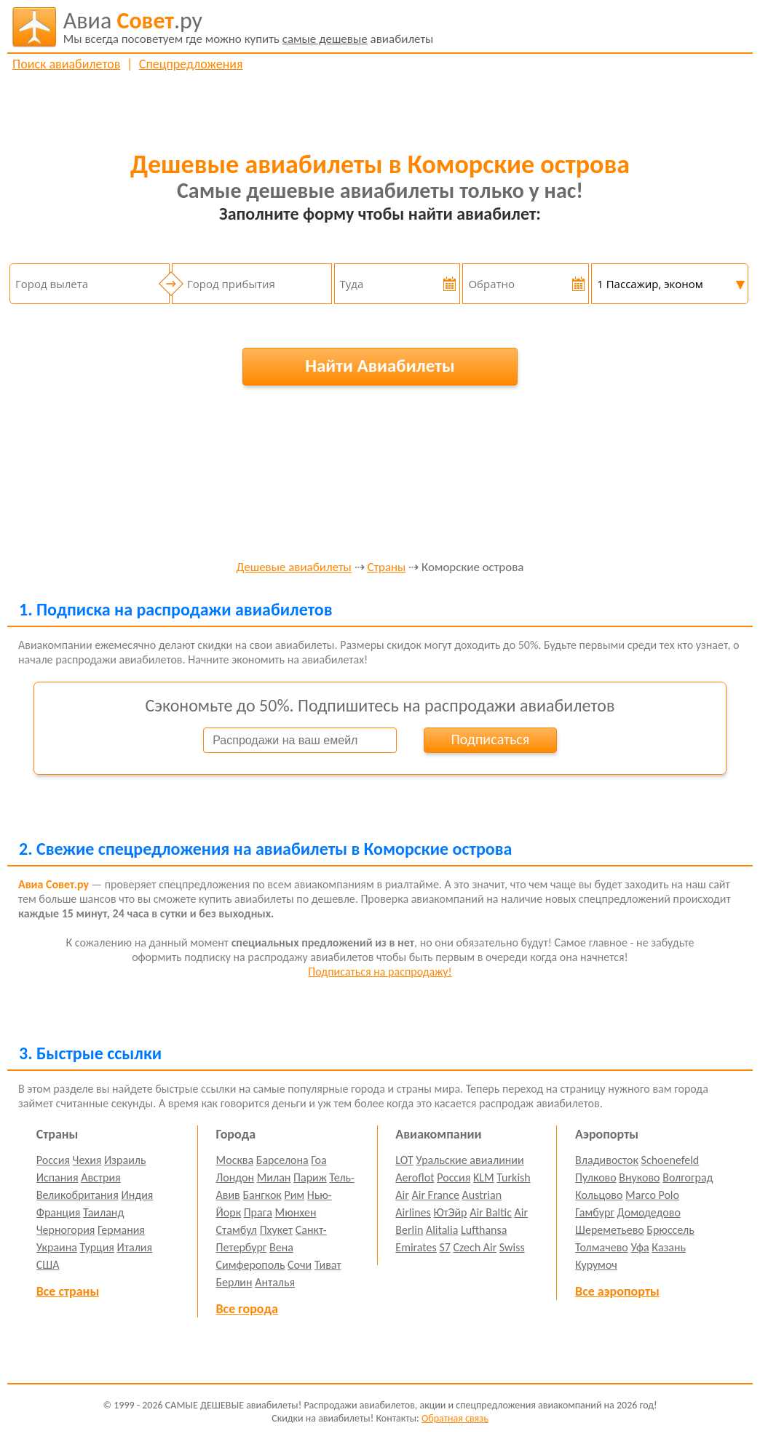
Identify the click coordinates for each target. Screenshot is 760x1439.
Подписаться (490, 739)
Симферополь (250, 1265)
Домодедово (649, 1212)
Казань (669, 1247)
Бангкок (261, 1195)
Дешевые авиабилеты (294, 568)
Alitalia (442, 1230)
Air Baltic (491, 1212)
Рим (294, 1195)
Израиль (125, 1160)
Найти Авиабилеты (380, 365)
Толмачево (601, 1247)
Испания (57, 1177)
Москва (235, 1160)
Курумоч (596, 1265)
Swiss (512, 1247)
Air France (435, 1195)
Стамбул (237, 1230)
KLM (483, 1177)
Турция (97, 1247)
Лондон (235, 1177)
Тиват (327, 1265)
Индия (137, 1195)
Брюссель (670, 1230)
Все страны (67, 1291)
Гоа (318, 1160)
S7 (444, 1247)
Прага (258, 1212)
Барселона (282, 1160)
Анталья (275, 1282)
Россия (53, 1160)
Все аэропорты (617, 1291)
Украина (56, 1247)
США (48, 1265)
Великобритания (77, 1195)
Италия (135, 1247)
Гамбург (594, 1212)
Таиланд (103, 1212)
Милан (274, 1177)
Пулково (596, 1177)
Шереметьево (609, 1230)
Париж (310, 1177)
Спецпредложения (191, 64)
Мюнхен (295, 1212)
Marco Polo (652, 1195)
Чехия (87, 1160)
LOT (404, 1160)
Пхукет (276, 1230)
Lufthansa (484, 1230)
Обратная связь (454, 1418)
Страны (386, 568)
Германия (121, 1230)
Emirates (415, 1247)
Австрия (101, 1177)
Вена (281, 1247)
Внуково (639, 1177)
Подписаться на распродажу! (379, 971)
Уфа (639, 1247)
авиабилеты (248, 27)
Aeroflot (414, 1177)
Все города (247, 1309)
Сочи (300, 1265)
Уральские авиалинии (469, 1160)
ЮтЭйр (450, 1212)
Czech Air (474, 1247)
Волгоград (687, 1177)
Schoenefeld (670, 1160)
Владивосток (606, 1160)
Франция (58, 1212)
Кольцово (598, 1195)
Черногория (65, 1230)
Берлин (234, 1282)
